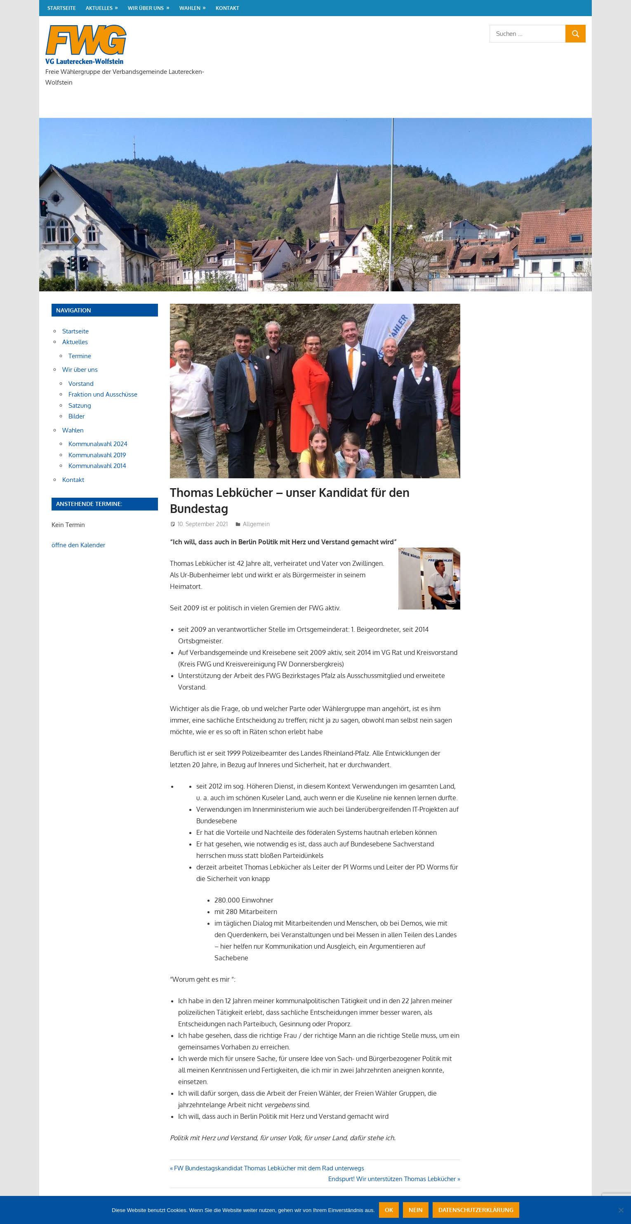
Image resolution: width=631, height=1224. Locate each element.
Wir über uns (146, 8)
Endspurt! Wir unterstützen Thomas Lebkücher (392, 1179)
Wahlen (189, 8)
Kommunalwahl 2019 (97, 455)
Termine (79, 356)
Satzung (79, 405)
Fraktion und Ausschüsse (102, 394)
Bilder (76, 416)
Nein (416, 1209)
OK (389, 1209)
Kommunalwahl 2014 (97, 466)
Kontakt (227, 8)
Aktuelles (99, 8)
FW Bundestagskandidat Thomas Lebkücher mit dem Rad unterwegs (269, 1168)
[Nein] (621, 1210)
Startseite (61, 8)
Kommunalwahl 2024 (97, 444)
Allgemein (256, 523)
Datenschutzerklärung (475, 1209)
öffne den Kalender (78, 545)
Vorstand (81, 384)
